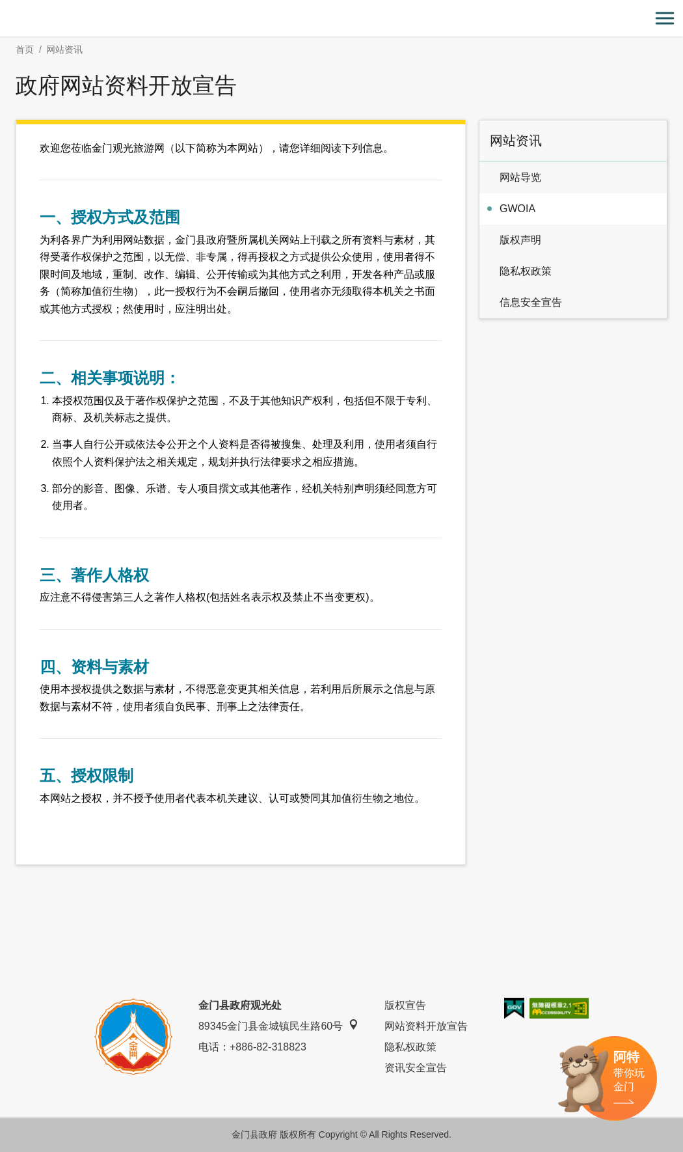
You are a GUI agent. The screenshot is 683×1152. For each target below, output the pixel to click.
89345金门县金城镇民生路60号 (278, 1025)
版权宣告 (405, 1005)
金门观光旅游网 (341, 18)
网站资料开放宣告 (426, 1026)
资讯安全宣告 (415, 1067)
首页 (25, 49)
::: (4, 7)
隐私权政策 (410, 1046)
